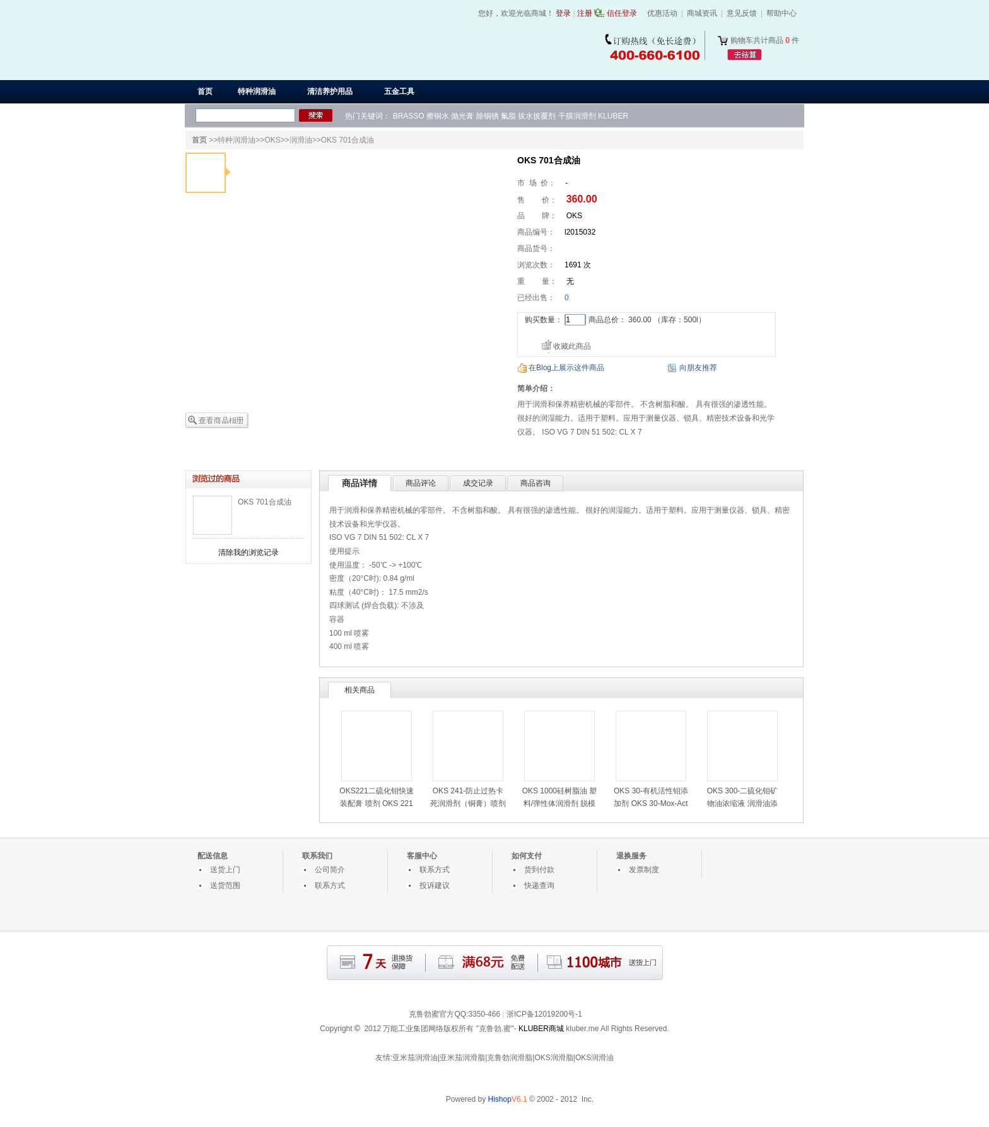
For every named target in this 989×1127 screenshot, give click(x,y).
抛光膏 (462, 116)
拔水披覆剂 (537, 116)
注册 (584, 13)
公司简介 (330, 869)
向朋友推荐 (698, 367)
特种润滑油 (236, 140)
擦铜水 (437, 116)
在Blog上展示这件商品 (566, 367)
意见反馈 (742, 13)
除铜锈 (487, 116)
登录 (563, 13)
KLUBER (613, 116)
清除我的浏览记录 (248, 552)
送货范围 (225, 885)
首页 (205, 91)
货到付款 (539, 869)
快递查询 (539, 885)
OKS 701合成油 (264, 502)
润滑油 (301, 140)
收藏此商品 (572, 346)
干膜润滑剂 (577, 116)
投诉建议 (434, 885)
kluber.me (582, 1028)
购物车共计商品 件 (764, 40)
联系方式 (330, 885)
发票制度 (644, 869)
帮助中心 (781, 13)
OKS (272, 140)
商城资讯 (702, 13)
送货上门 (225, 869)
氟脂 (508, 116)
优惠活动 (662, 13)
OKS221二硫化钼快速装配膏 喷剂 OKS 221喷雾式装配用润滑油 (376, 803)
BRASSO (408, 116)
